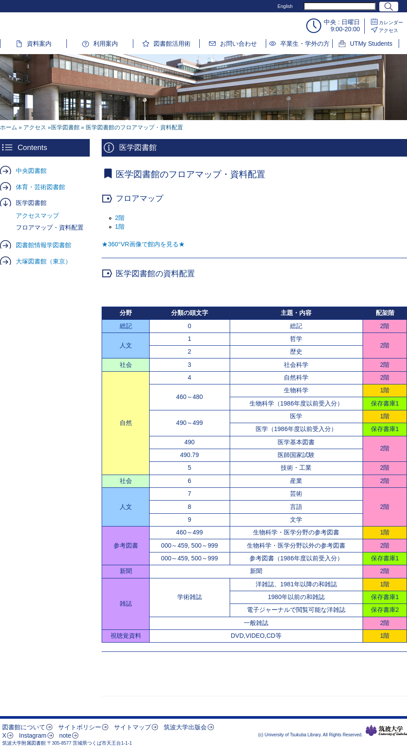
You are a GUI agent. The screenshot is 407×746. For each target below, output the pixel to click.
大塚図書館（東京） (43, 261)
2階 (120, 217)
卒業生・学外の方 (305, 43)
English (285, 6)
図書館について (23, 727)
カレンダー (391, 22)
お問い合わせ (238, 43)
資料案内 (39, 43)
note (65, 735)
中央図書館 (31, 170)
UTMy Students (371, 43)
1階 (120, 226)
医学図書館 (31, 202)
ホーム (8, 127)
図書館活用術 (172, 43)
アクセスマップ (37, 215)
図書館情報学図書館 (43, 245)
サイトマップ (132, 727)
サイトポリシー (79, 727)
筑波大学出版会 (185, 727)
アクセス (388, 30)
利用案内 (105, 43)
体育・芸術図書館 (40, 186)
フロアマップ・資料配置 (50, 227)
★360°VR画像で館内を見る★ (143, 244)
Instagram (32, 735)
